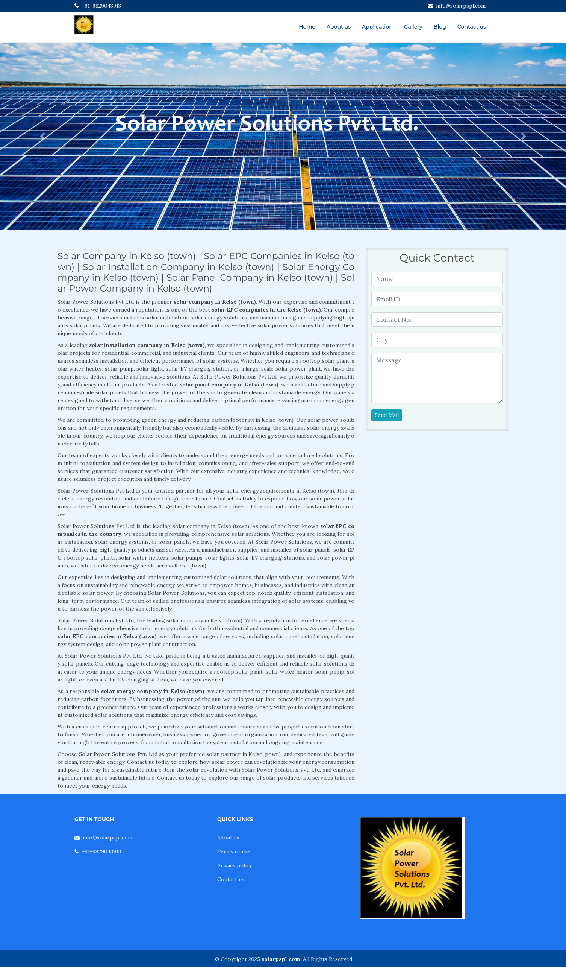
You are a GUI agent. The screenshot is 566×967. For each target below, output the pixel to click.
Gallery (413, 26)
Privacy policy (234, 865)
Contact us (471, 26)
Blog (440, 26)
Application (377, 26)
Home (307, 26)
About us (339, 26)
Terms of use (233, 851)
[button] (42, 136)
